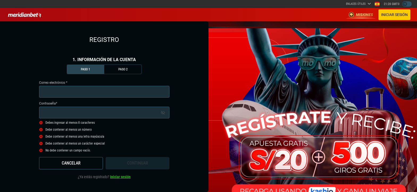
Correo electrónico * (104, 89)
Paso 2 (123, 69)
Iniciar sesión (394, 15)
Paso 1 (85, 69)
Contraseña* (104, 110)
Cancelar (71, 163)
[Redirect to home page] (25, 14)
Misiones (361, 14)
